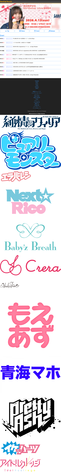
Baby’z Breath (37, 97)
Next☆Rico (36, 96)
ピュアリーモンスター (37, 93)
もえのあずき (37, 102)
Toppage (37, 81)
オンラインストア (38, 111)
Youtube (32, 111)
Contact (44, 111)
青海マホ (37, 103)
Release (37, 87)
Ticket (37, 85)
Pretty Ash (37, 105)
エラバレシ (36, 94)
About (37, 88)
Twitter (29, 111)
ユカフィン (36, 100)
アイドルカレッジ (37, 108)
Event (37, 84)
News (37, 82)
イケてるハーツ (36, 106)
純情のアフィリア (37, 91)
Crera (37, 99)
